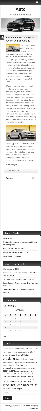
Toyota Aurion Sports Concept (23, 279)
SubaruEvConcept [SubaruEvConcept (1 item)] (24, 371)
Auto (21, 9)
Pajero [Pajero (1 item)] (28, 368)
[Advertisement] (20, 207)
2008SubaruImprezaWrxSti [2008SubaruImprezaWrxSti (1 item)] (22, 352)
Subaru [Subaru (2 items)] (12, 371)
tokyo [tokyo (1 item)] (33, 379)
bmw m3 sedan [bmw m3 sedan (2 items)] (9, 355)
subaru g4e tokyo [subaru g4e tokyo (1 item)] (17, 379)
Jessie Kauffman (10, 290)
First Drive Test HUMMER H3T (14, 248)
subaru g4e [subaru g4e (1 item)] (20, 376)
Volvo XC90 (7, 238)
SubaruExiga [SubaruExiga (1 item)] (10, 374)
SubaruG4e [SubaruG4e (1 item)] (13, 376)
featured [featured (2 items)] (19, 365)
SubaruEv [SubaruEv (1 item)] (17, 371)
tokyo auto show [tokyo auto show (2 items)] (10, 382)
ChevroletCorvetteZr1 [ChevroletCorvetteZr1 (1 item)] (31, 362)
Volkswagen (12, 165)
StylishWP (34, 409)
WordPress (25, 406)
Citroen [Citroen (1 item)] (5, 365)
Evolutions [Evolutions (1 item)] (9, 365)
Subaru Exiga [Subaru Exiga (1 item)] (17, 374)
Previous (9, 178)
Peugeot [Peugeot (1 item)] (33, 368)
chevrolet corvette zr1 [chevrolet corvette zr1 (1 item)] (20, 362)
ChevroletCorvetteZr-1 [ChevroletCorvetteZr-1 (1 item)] (30, 359)
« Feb (5, 336)
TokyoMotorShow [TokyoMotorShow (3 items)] (13, 384)
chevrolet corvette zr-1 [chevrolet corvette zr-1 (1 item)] (8, 362)
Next (34, 178)
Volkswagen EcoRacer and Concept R (17, 252)
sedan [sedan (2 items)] (5, 371)
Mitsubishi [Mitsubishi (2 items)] (7, 368)
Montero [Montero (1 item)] (24, 368)
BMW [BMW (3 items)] (33, 351)
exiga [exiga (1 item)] (14, 365)
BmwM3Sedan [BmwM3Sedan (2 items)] (22, 355)
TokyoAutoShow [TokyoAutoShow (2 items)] (24, 382)
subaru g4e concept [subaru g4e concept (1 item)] (28, 376)
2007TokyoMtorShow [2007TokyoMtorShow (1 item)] (20, 348)
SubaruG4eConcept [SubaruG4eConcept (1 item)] (8, 379)
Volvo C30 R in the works (12, 256)
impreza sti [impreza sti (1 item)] (27, 365)
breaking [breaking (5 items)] (9, 359)
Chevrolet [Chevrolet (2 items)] (19, 359)
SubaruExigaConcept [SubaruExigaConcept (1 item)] (26, 374)
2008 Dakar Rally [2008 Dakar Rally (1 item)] (30, 348)
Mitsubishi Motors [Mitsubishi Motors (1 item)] (17, 368)
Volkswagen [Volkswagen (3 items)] (16, 388)
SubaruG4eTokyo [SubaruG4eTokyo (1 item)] (27, 379)
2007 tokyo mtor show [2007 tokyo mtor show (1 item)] (8, 348)
